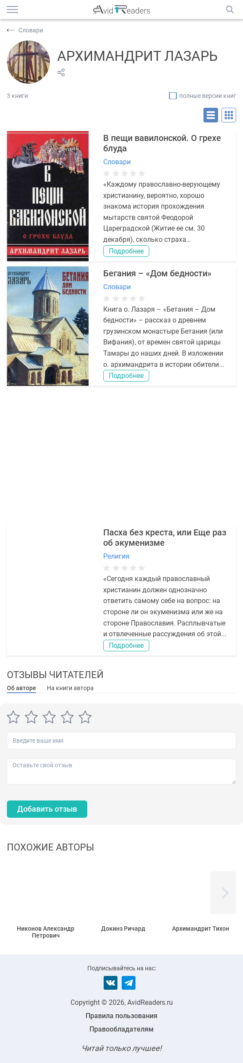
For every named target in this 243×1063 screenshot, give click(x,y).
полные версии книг (207, 95)
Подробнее (126, 251)
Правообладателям (121, 1029)
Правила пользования (121, 1016)
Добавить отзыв (47, 808)
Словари (117, 162)
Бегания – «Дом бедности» (157, 273)
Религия (116, 556)
